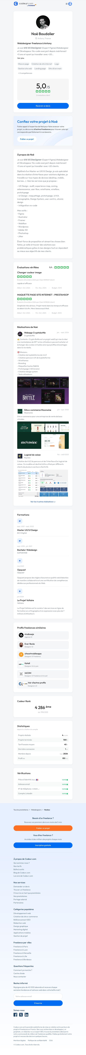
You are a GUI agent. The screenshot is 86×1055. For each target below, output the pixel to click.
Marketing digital (21, 929)
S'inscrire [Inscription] (38, 1003)
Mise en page (23, 64)
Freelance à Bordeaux (22, 959)
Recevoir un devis (43, 106)
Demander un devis (21, 886)
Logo (57, 64)
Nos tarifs (18, 866)
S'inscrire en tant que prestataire (27, 893)
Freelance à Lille (20, 956)
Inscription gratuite (43, 845)
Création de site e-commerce (26, 916)
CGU (51, 1040)
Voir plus (20, 58)
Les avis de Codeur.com (23, 876)
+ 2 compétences (25, 73)
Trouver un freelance (22, 890)
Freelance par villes (22, 942)
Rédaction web (20, 923)
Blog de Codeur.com (22, 872)
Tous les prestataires (21, 810)
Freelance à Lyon (21, 950)
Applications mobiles (22, 933)
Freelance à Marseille (22, 953)
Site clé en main (55, 68)
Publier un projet (27, 139)
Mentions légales (20, 1040)
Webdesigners (36, 810)
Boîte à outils (19, 869)
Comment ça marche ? (23, 970)
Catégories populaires (24, 909)
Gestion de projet (21, 936)
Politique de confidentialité (37, 1040)
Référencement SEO (22, 920)
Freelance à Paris (21, 946)
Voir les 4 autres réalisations (43, 501)
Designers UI (32, 686)
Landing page (40, 68)
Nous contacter (20, 976)
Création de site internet (42, 64)
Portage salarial (20, 899)
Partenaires (18, 902)
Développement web (22, 913)
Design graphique (21, 926)
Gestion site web (25, 68)
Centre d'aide (19, 973)
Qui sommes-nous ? (22, 863)
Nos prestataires (20, 896)
